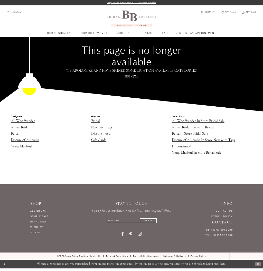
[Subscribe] (157, 222)
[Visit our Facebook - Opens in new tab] (122, 237)
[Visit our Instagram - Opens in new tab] (140, 237)
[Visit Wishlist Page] (228, 13)
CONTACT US (224, 212)
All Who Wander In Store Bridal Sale (198, 122)
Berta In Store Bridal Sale (190, 135)
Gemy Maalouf (21, 147)
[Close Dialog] (5, 266)
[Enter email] (131, 222)
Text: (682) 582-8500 (219, 236)
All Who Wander (23, 122)
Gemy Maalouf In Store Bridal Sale (196, 154)
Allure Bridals (21, 128)
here (223, 266)
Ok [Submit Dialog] (257, 267)
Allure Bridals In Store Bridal (193, 128)
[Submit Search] (9, 13)
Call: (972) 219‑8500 (219, 231)
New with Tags (101, 128)
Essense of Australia (25, 141)
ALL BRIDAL (38, 212)
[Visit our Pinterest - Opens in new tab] (130, 237)
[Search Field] (23, 13)
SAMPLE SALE (39, 217)
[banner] (131, 19)
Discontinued (100, 135)
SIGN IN (35, 233)
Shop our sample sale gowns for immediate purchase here (131, 3)
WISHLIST (36, 228)
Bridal (95, 122)
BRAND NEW (38, 223)
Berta (14, 135)
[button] (208, 13)
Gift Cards (98, 141)
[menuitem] (22, 13)
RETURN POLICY (222, 217)
